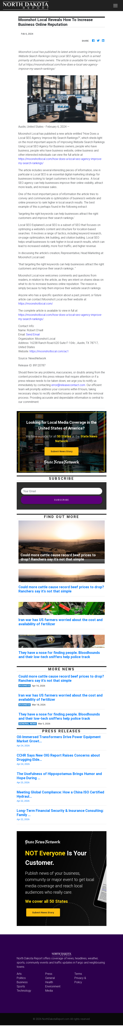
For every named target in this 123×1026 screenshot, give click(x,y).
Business (22, 982)
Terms (78, 973)
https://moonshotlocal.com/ (35, 303)
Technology (24, 990)
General (50, 978)
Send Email (33, 334)
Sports (21, 986)
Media (49, 990)
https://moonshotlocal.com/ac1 (49, 351)
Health (49, 982)
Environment (52, 986)
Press (48, 973)
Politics (21, 978)
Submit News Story (61, 451)
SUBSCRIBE (61, 499)
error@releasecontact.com (68, 385)
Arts (19, 973)
